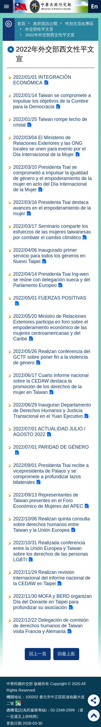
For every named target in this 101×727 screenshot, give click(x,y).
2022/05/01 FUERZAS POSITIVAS (49, 298)
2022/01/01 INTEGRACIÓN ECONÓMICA (42, 79)
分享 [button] (94, 700)
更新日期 (14, 723)
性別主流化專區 (79, 23)
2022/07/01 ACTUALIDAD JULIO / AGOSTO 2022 (49, 431)
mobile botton (6, 6)
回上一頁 (37, 654)
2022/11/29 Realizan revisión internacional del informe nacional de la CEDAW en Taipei (51, 578)
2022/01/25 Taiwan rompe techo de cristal (50, 122)
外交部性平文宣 (39, 29)
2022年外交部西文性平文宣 (50, 35)
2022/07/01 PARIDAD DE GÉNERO (51, 447)
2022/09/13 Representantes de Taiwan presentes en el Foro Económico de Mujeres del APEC (48, 500)
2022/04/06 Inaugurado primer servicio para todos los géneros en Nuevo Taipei (49, 255)
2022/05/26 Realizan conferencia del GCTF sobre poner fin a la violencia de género (51, 357)
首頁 (21, 23)
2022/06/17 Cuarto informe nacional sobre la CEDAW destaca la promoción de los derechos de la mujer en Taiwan (51, 384)
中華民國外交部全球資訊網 (50, 6)
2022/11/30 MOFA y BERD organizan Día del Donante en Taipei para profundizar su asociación (52, 601)
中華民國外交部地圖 (18, 703)
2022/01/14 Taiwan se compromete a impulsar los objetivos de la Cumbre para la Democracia (52, 101)
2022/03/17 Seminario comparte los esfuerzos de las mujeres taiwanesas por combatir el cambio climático (52, 232)
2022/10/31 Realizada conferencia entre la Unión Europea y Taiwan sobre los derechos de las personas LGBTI (50, 551)
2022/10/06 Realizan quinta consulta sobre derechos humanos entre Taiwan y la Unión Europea (51, 524)
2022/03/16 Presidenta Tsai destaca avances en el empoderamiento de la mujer (52, 208)
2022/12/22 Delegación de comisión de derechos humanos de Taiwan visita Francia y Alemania (51, 625)
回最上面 (66, 654)
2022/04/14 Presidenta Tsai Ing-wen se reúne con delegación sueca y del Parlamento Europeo (51, 279)
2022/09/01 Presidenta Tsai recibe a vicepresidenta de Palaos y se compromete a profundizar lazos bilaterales (51, 474)
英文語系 (94, 6)
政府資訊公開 (45, 23)
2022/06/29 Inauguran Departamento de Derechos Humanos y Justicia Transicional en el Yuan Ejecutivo (52, 410)
